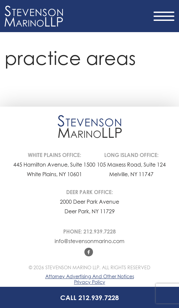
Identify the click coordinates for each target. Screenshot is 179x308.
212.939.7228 (99, 231)
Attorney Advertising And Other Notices (89, 276)
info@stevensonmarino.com (89, 241)
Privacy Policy (89, 282)
